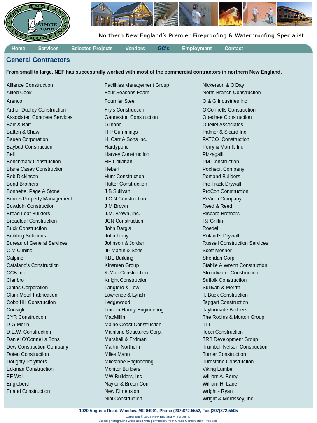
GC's (164, 48)
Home (18, 48)
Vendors (135, 48)
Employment (197, 48)
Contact (234, 48)
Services (48, 48)
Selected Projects (91, 48)
